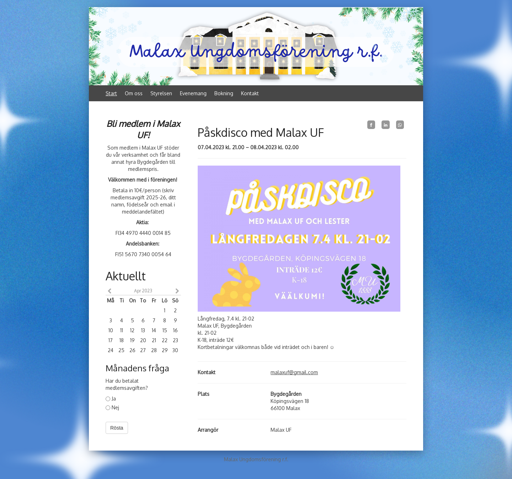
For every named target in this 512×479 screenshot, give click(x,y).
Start (111, 93)
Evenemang (193, 93)
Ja (111, 398)
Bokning (223, 93)
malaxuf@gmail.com (294, 372)
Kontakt (250, 93)
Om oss (134, 93)
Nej (112, 407)
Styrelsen (161, 93)
